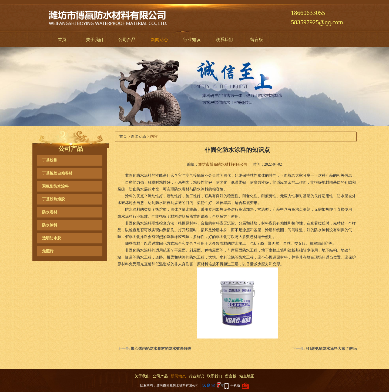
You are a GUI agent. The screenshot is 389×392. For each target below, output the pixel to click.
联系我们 (224, 39)
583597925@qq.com (317, 22)
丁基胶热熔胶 (53, 199)
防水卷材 (49, 212)
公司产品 (127, 39)
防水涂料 (49, 225)
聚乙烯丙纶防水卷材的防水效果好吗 (161, 349)
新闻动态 (159, 39)
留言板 (256, 39)
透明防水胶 (51, 238)
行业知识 (191, 39)
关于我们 (94, 39)
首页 (62, 39)
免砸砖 (47, 251)
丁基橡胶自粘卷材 (57, 173)
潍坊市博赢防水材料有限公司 (222, 164)
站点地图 (246, 376)
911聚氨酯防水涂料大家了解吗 (331, 349)
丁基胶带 (49, 160)
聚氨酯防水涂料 (55, 186)
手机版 (235, 385)
